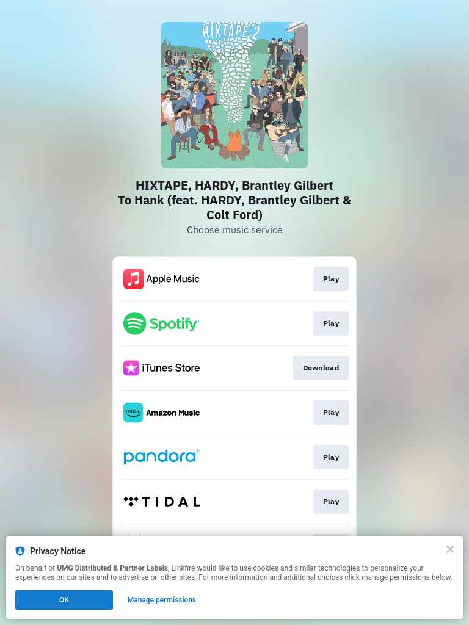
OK (64, 600)
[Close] (450, 549)
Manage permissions (162, 600)
